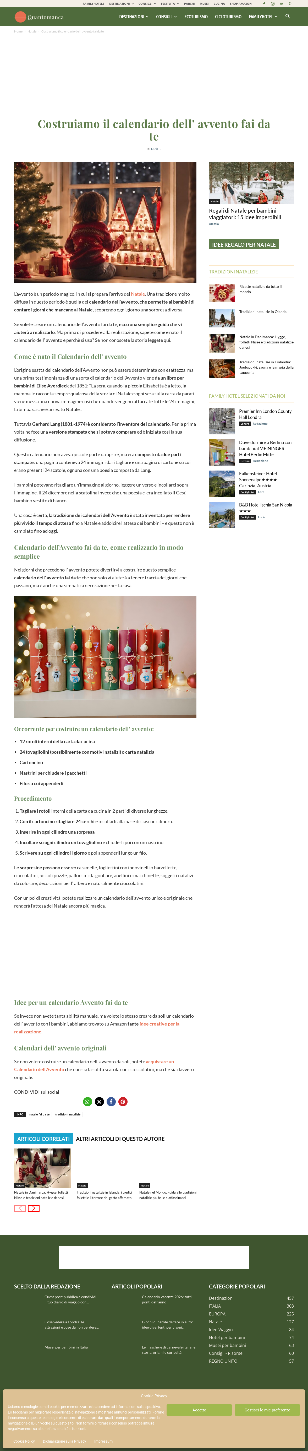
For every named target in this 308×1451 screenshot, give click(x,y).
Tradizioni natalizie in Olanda (263, 311)
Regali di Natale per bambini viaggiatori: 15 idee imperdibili (245, 213)
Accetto (199, 1410)
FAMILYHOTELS (93, 4)
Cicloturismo (228, 16)
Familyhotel (263, 16)
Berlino (245, 460)
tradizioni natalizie (67, 1114)
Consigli (166, 16)
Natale (32, 31)
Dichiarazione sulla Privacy (64, 1441)
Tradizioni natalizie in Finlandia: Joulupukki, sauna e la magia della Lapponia (266, 367)
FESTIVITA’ (170, 4)
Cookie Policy (24, 1441)
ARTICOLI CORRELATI (43, 1139)
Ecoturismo (196, 16)
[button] (287, 17)
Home (18, 31)
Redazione (260, 423)
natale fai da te (39, 1114)
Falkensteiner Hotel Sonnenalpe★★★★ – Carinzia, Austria (259, 479)
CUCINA (219, 4)
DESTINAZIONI (121, 4)
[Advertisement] (154, 73)
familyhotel (247, 492)
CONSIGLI (147, 4)
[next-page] (34, 1208)
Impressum (103, 1441)
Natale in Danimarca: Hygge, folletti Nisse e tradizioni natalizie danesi (266, 342)
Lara (261, 492)
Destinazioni (133, 16)
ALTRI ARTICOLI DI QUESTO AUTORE (120, 1139)
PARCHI (189, 4)
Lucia (154, 149)
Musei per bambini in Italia (66, 1347)
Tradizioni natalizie (233, 271)
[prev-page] (20, 1208)
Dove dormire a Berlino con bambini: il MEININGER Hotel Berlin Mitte (265, 448)
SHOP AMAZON (241, 4)
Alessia (214, 224)
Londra (245, 423)
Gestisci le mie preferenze (267, 1410)
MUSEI (204, 4)
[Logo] (39, 16)
